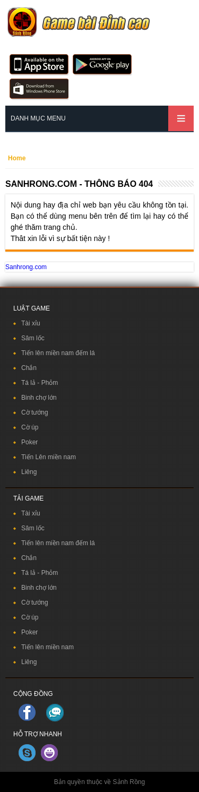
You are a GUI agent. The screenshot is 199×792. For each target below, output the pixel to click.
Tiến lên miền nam (47, 647)
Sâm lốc (33, 338)
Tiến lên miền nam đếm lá (58, 353)
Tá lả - (31, 382)
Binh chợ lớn (39, 397)
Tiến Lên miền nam (48, 457)
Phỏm (49, 382)
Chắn (29, 368)
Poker (29, 442)
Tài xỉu (30, 323)
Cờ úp (29, 427)
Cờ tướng (34, 412)
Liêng (29, 472)
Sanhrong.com (26, 267)
